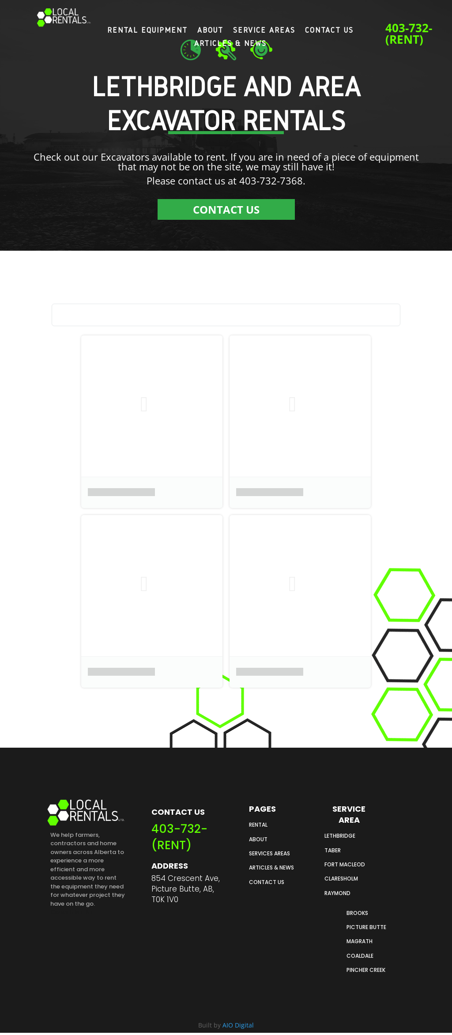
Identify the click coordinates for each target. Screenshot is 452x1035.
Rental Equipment (147, 30)
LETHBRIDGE (339, 835)
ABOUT (258, 839)
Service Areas (264, 30)
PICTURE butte (366, 927)
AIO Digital (238, 1025)
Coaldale (360, 956)
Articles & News (230, 43)
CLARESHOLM (341, 878)
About (210, 30)
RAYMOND (337, 893)
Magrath (360, 941)
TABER (332, 850)
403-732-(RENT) (408, 33)
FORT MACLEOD (344, 864)
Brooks (357, 913)
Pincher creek (366, 970)
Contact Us (329, 30)
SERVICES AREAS (269, 853)
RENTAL (258, 824)
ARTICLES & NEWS (271, 867)
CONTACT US (226, 209)
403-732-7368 (271, 180)
